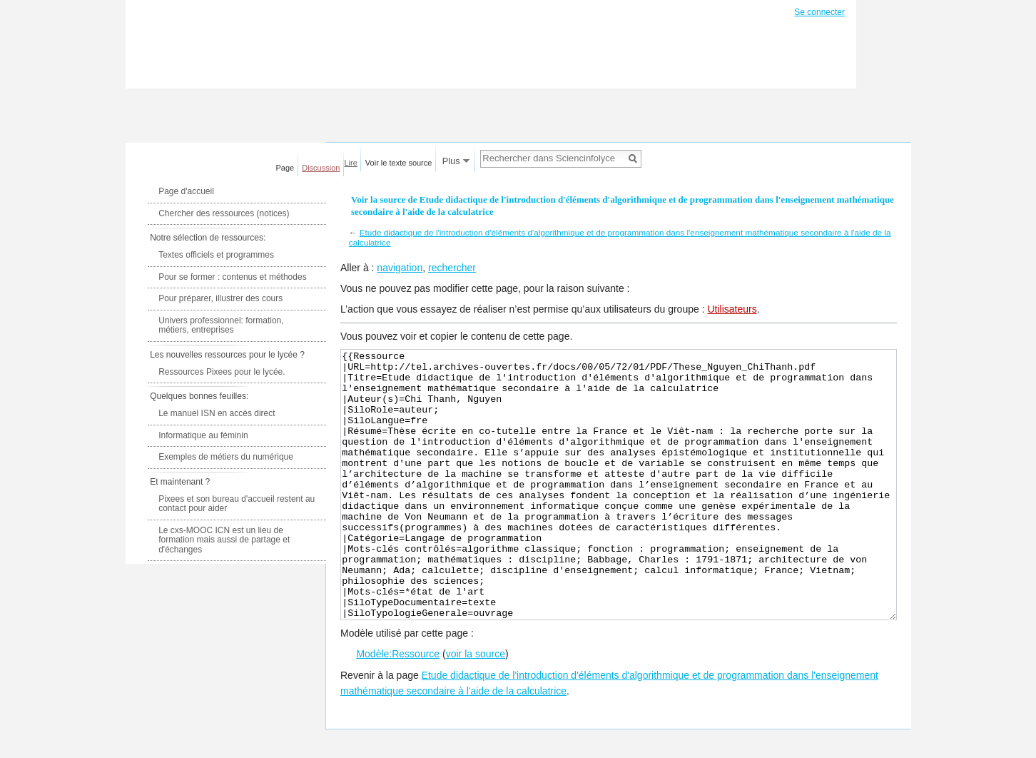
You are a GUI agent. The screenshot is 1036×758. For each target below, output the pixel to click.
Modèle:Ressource (398, 707)
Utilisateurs (731, 309)
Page (285, 167)
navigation (399, 267)
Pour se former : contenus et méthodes (232, 277)
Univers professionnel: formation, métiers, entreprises (220, 325)
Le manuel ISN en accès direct (216, 413)
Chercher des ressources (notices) (223, 213)
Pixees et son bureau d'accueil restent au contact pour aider (236, 504)
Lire (351, 162)
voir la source (475, 707)
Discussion (321, 167)
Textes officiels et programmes (216, 255)
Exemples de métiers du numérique (225, 457)
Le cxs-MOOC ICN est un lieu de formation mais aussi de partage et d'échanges (224, 540)
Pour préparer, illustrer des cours (220, 298)
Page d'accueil (186, 191)
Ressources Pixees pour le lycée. (221, 372)
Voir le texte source (398, 162)
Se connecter (819, 12)
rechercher (452, 267)
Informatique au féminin (203, 435)
